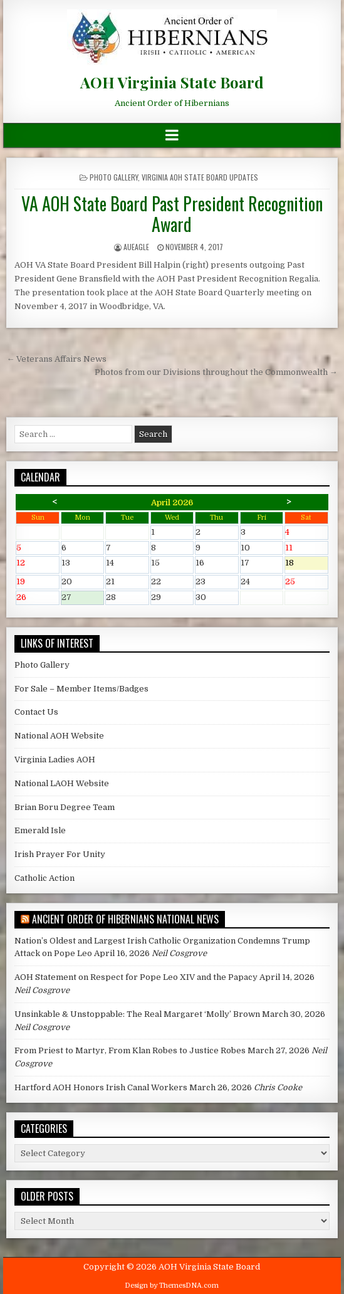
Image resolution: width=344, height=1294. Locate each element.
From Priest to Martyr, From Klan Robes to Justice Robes (130, 1050)
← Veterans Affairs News (56, 359)
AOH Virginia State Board (172, 82)
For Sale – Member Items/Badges (81, 688)
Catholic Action (44, 878)
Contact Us (36, 712)
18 (306, 564)
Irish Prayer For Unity (59, 854)
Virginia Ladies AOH (54, 759)
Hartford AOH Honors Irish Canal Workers (100, 1087)
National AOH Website (59, 735)
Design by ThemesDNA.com (172, 1285)
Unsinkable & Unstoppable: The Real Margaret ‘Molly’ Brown (137, 1014)
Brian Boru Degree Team (64, 807)
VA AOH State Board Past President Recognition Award (172, 214)
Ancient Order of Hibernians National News (125, 919)
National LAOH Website (61, 783)
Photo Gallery (114, 177)
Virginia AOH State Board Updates (200, 177)
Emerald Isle (40, 830)
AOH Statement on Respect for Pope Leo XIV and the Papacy (136, 977)
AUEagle (136, 246)
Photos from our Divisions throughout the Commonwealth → (216, 372)
